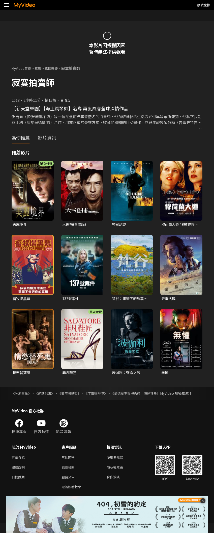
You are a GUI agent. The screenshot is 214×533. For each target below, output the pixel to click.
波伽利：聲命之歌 (127, 373)
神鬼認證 (119, 224)
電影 (42, 68)
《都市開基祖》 (76, 394)
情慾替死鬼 (22, 373)
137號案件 (71, 299)
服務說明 (19, 475)
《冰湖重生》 (22, 394)
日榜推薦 (19, 485)
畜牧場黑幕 (22, 299)
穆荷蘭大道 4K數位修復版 (179, 224)
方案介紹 (19, 464)
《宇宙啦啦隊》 (105, 394)
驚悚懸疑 (56, 68)
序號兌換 (203, 5)
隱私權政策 (119, 475)
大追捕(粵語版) (75, 224)
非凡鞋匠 (69, 373)
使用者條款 (119, 464)
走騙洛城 (168, 299)
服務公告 (69, 485)
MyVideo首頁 (23, 68)
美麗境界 (20, 224)
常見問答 (69, 464)
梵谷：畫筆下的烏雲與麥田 (131, 299)
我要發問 (69, 475)
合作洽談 (117, 485)
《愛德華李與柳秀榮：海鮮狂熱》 (149, 394)
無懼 (165, 373)
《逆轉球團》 (48, 394)
